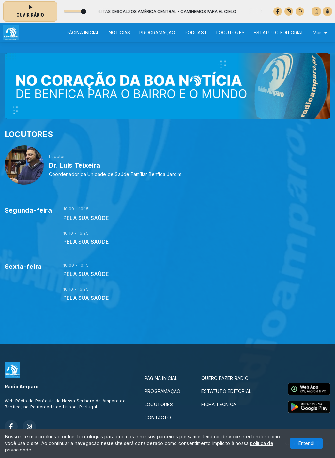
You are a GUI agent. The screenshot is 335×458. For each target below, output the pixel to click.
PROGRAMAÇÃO (157, 32)
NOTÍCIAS (119, 32)
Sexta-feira (23, 266)
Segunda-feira (28, 210)
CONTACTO (158, 417)
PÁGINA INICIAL (83, 32)
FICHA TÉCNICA (218, 404)
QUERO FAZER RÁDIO (225, 378)
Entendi (306, 443)
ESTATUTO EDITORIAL (279, 32)
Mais (320, 32)
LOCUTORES (230, 32)
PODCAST (196, 32)
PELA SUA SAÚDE (86, 218)
